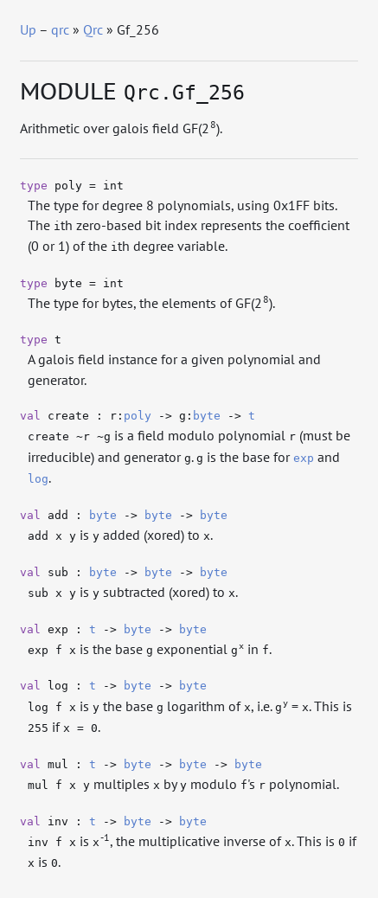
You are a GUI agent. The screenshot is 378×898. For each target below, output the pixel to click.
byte (207, 415)
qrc (60, 29)
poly (137, 415)
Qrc (93, 29)
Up (28, 29)
